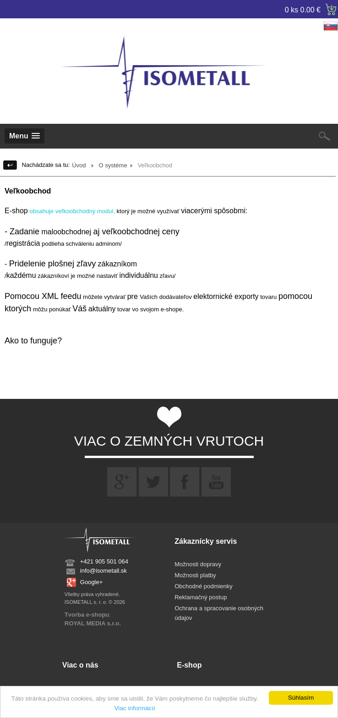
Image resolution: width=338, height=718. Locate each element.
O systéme (113, 165)
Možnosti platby (195, 575)
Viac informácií (134, 708)
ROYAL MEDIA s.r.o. (93, 623)
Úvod (79, 165)
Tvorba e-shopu (87, 614)
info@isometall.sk (103, 570)
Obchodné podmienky (203, 586)
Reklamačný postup (200, 597)
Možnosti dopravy (197, 564)
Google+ (91, 582)
